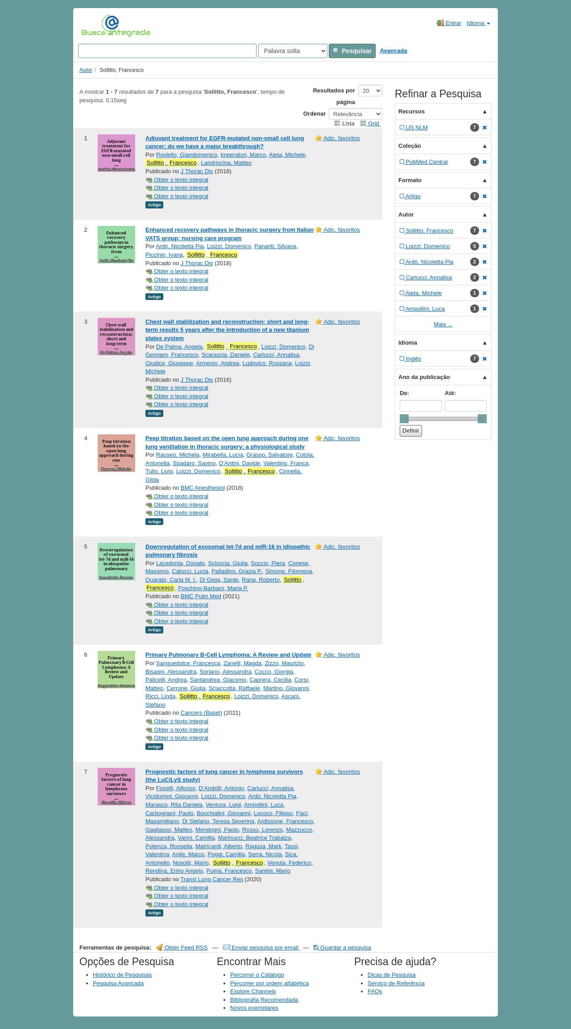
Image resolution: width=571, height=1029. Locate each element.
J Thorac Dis (197, 171)
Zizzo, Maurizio (284, 663)
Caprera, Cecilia (270, 679)
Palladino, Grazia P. (236, 571)
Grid (370, 123)
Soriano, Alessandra (225, 671)
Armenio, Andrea (217, 363)
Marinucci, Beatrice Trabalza (254, 837)
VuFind (95, 25)
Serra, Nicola (264, 854)
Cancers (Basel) (201, 712)
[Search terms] (167, 51)
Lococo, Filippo (273, 813)
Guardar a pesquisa (342, 947)
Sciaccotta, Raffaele (234, 688)
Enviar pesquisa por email (261, 947)
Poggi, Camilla (226, 854)
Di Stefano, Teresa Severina (218, 821)
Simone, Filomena (288, 571)
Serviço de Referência (396, 983)
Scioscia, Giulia (228, 563)
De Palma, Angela (179, 346)
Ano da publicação (424, 377)
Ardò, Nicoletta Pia (180, 246)
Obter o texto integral (176, 179)
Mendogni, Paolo (217, 829)
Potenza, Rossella (168, 846)
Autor (85, 70)
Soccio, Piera (268, 563)
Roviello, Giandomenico (186, 154)
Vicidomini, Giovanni (171, 796)
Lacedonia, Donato (180, 563)
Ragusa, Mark (263, 846)
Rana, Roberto (261, 579)
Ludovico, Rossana (267, 363)
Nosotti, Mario (190, 862)
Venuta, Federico (289, 862)
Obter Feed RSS (182, 947)
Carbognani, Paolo (169, 813)
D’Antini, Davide (240, 463)
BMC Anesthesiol (203, 487)
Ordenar (314, 113)
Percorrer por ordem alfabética (269, 983)
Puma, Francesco (229, 870)
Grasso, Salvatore (269, 454)
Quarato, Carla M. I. (170, 579)
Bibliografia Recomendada (264, 999)
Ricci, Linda (160, 696)
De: (404, 393)
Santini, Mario (272, 870)
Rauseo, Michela (177, 454)
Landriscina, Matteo (226, 162)
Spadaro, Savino (194, 463)
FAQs (375, 991)
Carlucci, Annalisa (276, 354)
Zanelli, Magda (242, 663)
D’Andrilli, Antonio (221, 788)
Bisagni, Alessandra (170, 671)
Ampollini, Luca (263, 804)
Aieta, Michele (287, 154)
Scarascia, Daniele (226, 354)
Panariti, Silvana (275, 246)
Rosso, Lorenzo (262, 829)
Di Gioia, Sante (218, 579)
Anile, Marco (188, 854)
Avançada (393, 50)
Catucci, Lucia (190, 571)
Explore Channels (253, 991)
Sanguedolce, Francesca (188, 663)
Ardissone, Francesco (285, 821)
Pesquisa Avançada (118, 983)
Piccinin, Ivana (164, 254)
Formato (410, 180)
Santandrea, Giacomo (218, 679)
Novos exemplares (254, 1007)
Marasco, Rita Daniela (174, 804)
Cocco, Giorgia (274, 671)
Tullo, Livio (159, 471)
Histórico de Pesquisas (122, 974)
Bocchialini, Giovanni (224, 813)
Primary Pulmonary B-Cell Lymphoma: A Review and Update (228, 654)
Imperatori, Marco (243, 154)
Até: (450, 393)
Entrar (449, 22)
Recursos (411, 111)
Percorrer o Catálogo (257, 974)
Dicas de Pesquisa (392, 974)
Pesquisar (352, 50)
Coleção (409, 145)
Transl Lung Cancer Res (212, 879)
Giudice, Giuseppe (169, 363)
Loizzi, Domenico (229, 246)
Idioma (478, 23)
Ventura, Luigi (223, 804)
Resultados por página (334, 96)
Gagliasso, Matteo (168, 829)
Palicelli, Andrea (166, 679)
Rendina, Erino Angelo (174, 870)
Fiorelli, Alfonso (175, 788)
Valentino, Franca (286, 463)
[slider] (404, 418)
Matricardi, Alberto (218, 846)
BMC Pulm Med (201, 596)
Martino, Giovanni (286, 688)
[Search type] (292, 51)
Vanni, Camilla (196, 837)
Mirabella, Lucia (223, 454)
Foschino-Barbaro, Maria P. (213, 588)
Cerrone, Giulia (185, 688)
